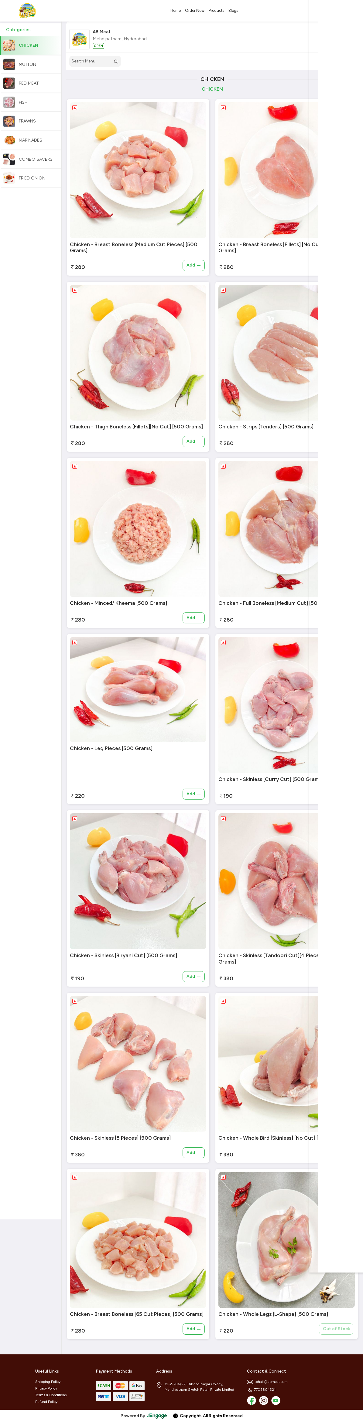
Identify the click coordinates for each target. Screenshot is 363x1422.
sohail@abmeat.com (267, 1382)
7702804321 (261, 1389)
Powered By (144, 1415)
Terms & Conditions (51, 1395)
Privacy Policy (46, 1388)
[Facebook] (251, 1400)
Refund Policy (46, 1402)
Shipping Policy (47, 1382)
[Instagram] (263, 1400)
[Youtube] (275, 1400)
